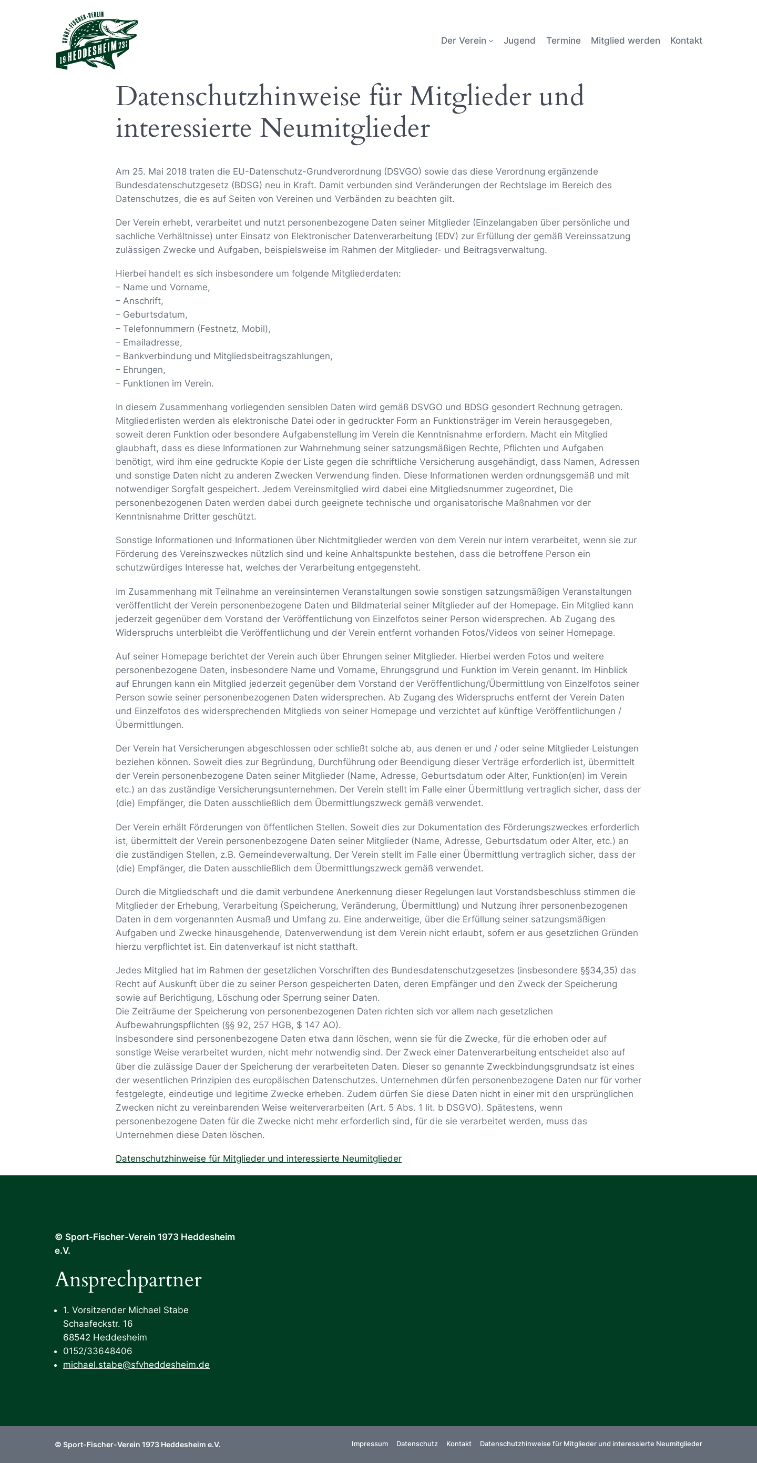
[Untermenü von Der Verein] (491, 40)
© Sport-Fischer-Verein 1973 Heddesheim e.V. (138, 1444)
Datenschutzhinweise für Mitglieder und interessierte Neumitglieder (259, 1158)
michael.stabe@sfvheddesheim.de (136, 1364)
